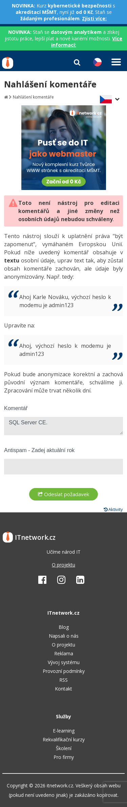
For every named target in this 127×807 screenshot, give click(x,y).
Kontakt (63, 688)
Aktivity (113, 509)
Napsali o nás (64, 636)
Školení (63, 748)
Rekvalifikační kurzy (64, 739)
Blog (64, 627)
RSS (63, 680)
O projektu (63, 564)
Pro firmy (64, 757)
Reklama (63, 653)
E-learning (64, 730)
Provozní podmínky (64, 671)
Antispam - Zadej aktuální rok (39, 450)
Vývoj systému (64, 662)
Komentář (15, 408)
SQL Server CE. (63, 426)
